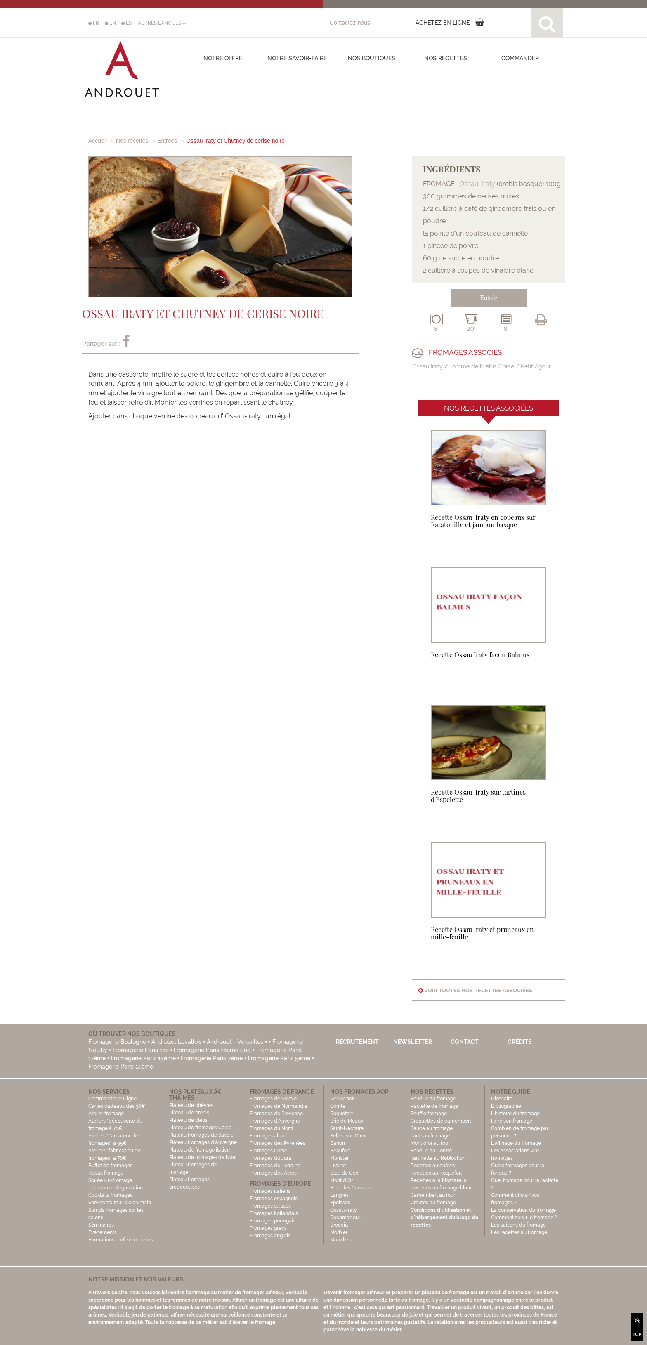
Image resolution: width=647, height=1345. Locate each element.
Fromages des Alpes (273, 1173)
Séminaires (101, 1225)
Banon (337, 1143)
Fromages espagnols (274, 1198)
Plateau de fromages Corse (200, 1127)
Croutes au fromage (433, 1203)
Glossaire (502, 1099)
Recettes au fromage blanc (442, 1188)
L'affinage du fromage (516, 1143)
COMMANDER (520, 58)
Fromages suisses (270, 1206)
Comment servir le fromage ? (524, 1217)
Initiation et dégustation (115, 1188)
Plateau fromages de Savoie (201, 1135)
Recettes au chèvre (433, 1165)
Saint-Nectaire (347, 1128)
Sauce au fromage (432, 1128)
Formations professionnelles (120, 1240)
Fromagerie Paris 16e (141, 1050)
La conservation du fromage (523, 1210)
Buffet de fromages (110, 1165)
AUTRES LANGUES (162, 23)
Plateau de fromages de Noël (202, 1157)
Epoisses (340, 1203)
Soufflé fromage (429, 1113)
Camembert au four (433, 1195)
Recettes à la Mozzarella (439, 1180)
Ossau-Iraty (477, 184)
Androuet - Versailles (235, 1041)
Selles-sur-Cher (348, 1136)
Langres (339, 1195)
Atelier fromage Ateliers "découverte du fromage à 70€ (115, 1121)
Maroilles (340, 1240)
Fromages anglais (270, 1236)
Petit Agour (536, 366)
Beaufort (340, 1151)
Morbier (338, 1232)
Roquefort (341, 1113)
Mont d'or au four (430, 1143)
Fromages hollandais (274, 1213)
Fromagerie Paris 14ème (120, 1066)
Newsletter (412, 1041)
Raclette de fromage (434, 1106)
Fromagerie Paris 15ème (143, 1058)
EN (110, 23)
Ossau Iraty (427, 366)
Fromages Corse (268, 1151)
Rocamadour (345, 1217)
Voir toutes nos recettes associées (475, 990)
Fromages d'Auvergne (275, 1121)
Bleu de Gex (344, 1173)
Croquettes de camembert (441, 1121)
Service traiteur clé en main (119, 1203)
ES (126, 23)
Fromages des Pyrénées (277, 1143)
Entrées (167, 140)
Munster (339, 1158)
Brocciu (339, 1225)
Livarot (338, 1165)
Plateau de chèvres (192, 1105)
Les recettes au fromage (519, 1232)
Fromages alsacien (271, 1136)
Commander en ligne (112, 1099)
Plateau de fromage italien (199, 1150)
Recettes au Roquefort (436, 1173)
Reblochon (342, 1099)
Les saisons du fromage (518, 1225)
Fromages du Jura (270, 1158)
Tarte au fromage (430, 1136)
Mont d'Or (341, 1180)
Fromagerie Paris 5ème (279, 1058)
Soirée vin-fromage (110, 1180)
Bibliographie (506, 1106)
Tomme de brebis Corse (481, 366)
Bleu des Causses (350, 1188)
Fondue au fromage (433, 1099)
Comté (337, 1106)
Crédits (520, 1041)
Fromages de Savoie (273, 1099)
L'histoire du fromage (515, 1113)
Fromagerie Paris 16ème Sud (212, 1050)
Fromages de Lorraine (275, 1165)
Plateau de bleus (188, 1120)
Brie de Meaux (346, 1121)
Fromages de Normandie (278, 1106)
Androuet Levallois (176, 1041)
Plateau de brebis (189, 1113)
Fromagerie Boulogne (117, 1041)
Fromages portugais (272, 1221)
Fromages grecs (268, 1228)
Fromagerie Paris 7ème (212, 1058)
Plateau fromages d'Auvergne (203, 1142)
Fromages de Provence (276, 1113)
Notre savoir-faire (297, 58)
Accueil (97, 140)
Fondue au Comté (431, 1151)
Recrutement (357, 1041)
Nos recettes (445, 58)
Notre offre (222, 58)
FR (93, 23)
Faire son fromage (511, 1121)
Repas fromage (105, 1173)
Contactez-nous (350, 22)
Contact (465, 1041)
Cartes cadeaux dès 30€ (116, 1106)
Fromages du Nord (271, 1128)
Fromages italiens (270, 1191)
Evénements (102, 1232)
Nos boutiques (371, 58)
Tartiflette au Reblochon (438, 1158)
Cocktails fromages (110, 1195)
